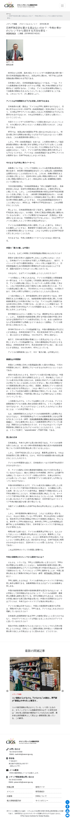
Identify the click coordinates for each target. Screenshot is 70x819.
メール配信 (13, 770)
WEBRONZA (11, 33)
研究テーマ (40, 787)
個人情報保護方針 (14, 801)
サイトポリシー (42, 801)
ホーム (8, 14)
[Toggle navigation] (62, 5)
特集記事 (10, 787)
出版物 (9, 796)
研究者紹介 (40, 791)
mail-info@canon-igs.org (24, 754)
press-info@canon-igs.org (23, 782)
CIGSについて (41, 796)
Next (63, 691)
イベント (10, 791)
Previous (7, 691)
